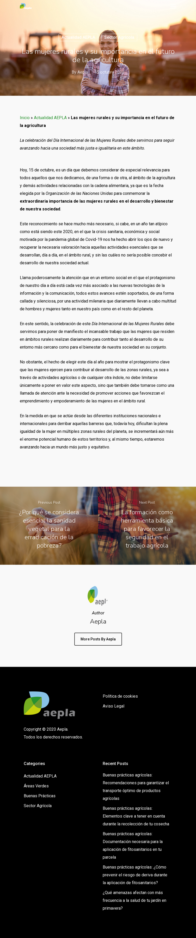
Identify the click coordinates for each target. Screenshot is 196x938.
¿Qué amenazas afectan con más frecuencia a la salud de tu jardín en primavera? (134, 900)
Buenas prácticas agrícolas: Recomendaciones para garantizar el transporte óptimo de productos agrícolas (136, 787)
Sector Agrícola (119, 37)
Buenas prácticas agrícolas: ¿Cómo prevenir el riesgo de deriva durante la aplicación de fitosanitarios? (135, 875)
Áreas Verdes (36, 785)
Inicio (25, 117)
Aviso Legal (113, 706)
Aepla (82, 72)
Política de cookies (120, 696)
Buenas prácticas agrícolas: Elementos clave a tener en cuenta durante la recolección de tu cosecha (136, 816)
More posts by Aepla (98, 639)
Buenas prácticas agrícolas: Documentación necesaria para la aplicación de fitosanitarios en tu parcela (133, 845)
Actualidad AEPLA (78, 37)
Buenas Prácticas (40, 795)
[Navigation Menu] (173, 6)
